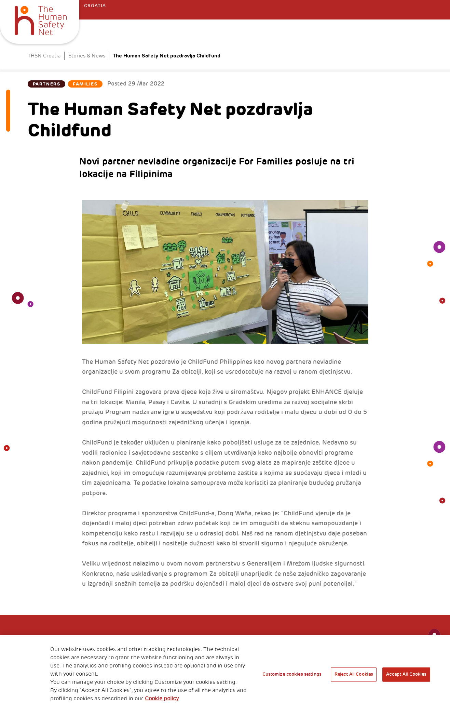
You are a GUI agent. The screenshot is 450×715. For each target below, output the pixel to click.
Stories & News (86, 56)
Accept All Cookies (406, 674)
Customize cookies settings (291, 674)
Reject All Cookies (354, 674)
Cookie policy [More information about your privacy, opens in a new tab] (162, 698)
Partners (46, 84)
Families (85, 84)
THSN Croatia (44, 56)
